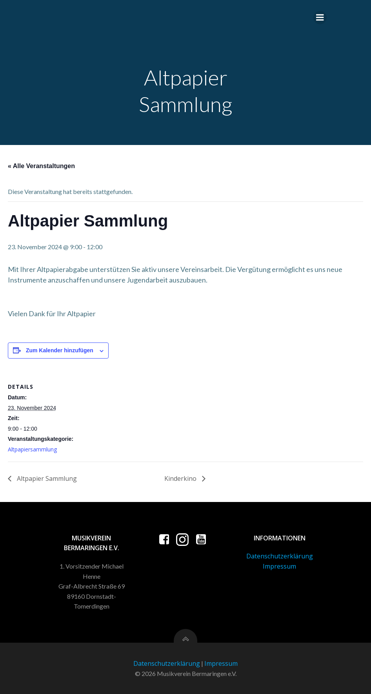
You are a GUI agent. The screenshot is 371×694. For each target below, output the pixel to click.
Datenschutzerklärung (279, 556)
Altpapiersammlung (32, 449)
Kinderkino (181, 478)
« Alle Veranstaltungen (41, 166)
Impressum (279, 566)
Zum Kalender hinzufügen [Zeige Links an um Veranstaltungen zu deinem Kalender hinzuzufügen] (59, 350)
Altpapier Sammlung (46, 478)
